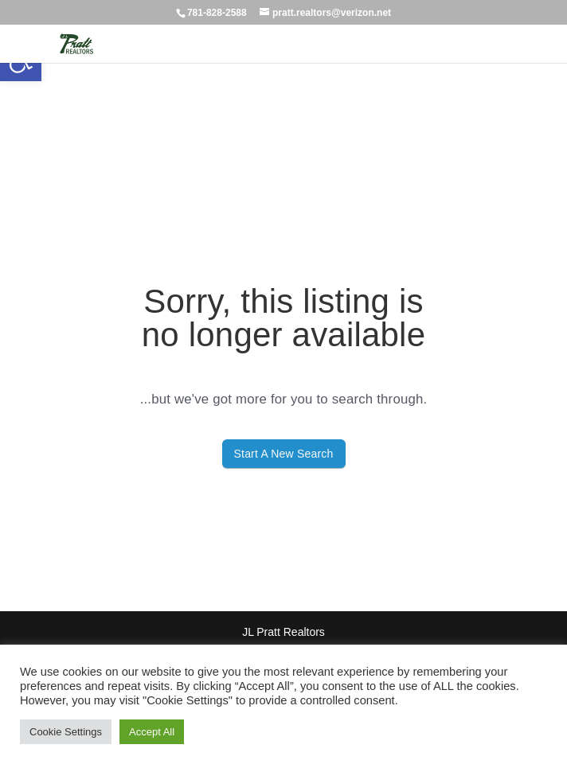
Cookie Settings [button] (65, 732)
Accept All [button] (151, 732)
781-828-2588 (217, 12)
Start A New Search (284, 453)
